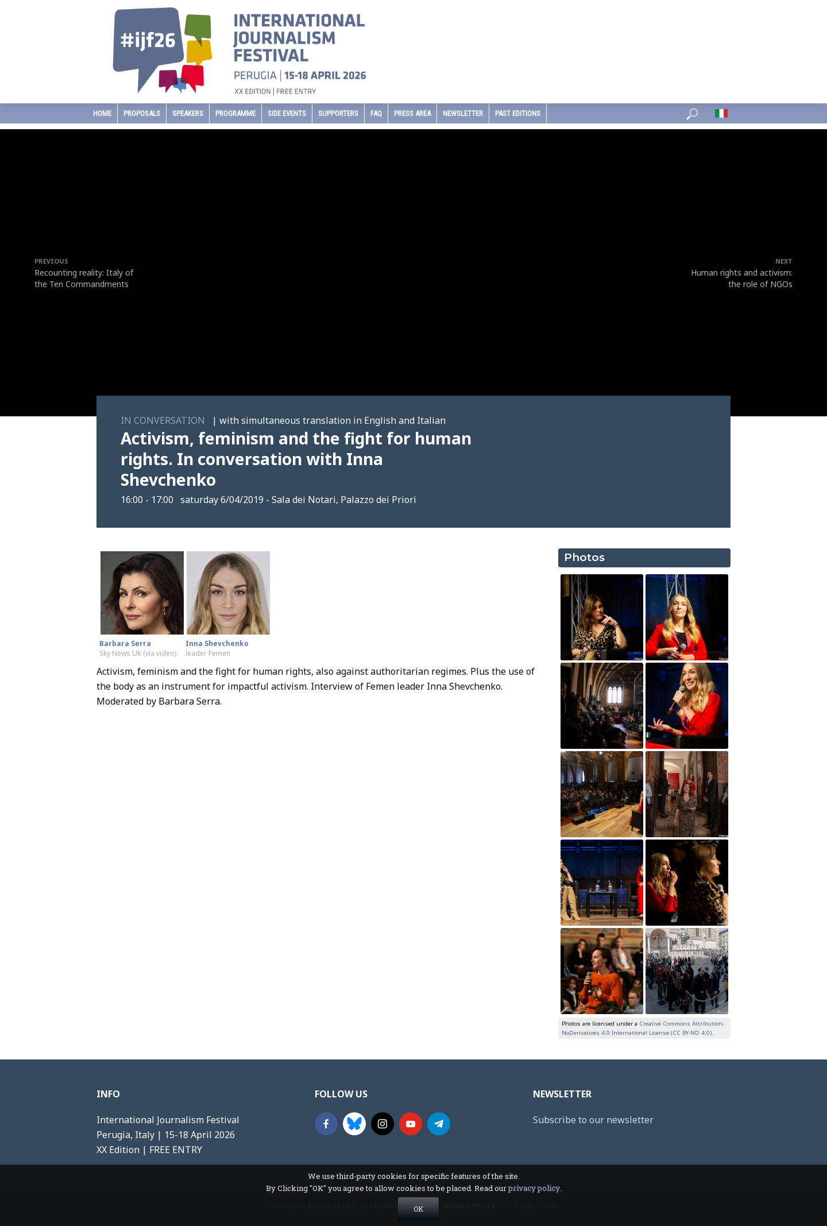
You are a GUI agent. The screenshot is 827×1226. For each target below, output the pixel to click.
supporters (338, 113)
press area (412, 113)
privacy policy (534, 1188)
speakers (187, 113)
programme (235, 113)
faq (376, 113)
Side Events (287, 113)
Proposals (141, 113)
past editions (517, 113)
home (102, 113)
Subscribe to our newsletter (593, 1119)
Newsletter (463, 113)
